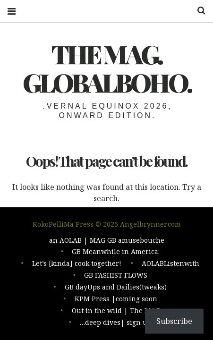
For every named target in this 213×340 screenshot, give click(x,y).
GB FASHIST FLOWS (115, 277)
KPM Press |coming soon (116, 300)
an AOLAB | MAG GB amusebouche (106, 243)
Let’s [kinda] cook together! (76, 266)
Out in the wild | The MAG (116, 311)
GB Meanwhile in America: (116, 254)
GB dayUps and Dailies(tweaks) (116, 288)
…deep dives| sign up (116, 322)
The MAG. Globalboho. (107, 68)
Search (197, 10)
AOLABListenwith (170, 266)
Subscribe (174, 321)
